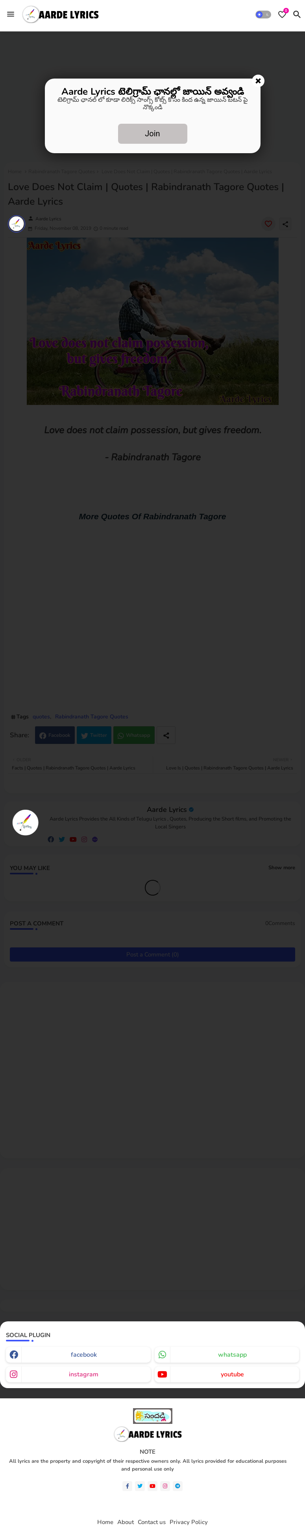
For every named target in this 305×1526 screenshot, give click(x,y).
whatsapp (232, 1354)
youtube (232, 1374)
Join (152, 133)
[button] (263, 14)
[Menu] (10, 14)
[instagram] (165, 1486)
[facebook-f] (127, 1486)
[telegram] (178, 1486)
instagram (83, 1374)
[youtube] (152, 1486)
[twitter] (140, 1486)
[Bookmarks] (282, 14)
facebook (84, 1354)
